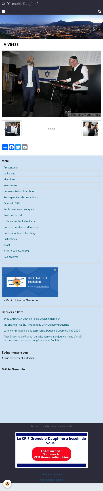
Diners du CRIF (12, 203)
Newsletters (10, 185)
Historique (9, 179)
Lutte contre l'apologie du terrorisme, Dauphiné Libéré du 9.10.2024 (42, 330)
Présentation (11, 167)
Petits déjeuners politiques (19, 209)
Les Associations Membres (19, 191)
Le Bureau (9, 173)
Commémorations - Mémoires (21, 227)
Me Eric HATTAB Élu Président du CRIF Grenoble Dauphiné (36, 324)
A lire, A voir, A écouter (16, 251)
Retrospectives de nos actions (21, 197)
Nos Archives (11, 257)
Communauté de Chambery (19, 233)
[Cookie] (7, 484)
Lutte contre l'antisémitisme (20, 221)
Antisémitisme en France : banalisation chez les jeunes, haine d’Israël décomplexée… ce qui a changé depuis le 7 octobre (43, 338)
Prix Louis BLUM (13, 215)
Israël (7, 245)
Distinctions (10, 239)
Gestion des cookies (51, 479)
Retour (51, 128)
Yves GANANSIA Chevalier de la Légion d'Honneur (32, 318)
